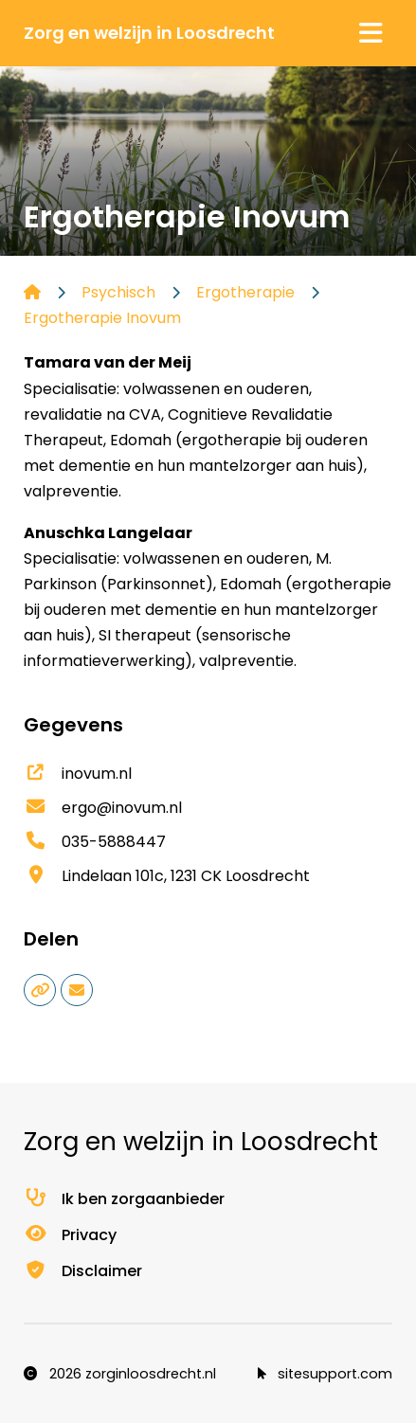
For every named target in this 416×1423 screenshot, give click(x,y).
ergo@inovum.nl (103, 807)
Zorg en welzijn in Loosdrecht (149, 33)
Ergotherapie (245, 292)
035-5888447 (95, 842)
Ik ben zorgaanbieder (124, 1199)
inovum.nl (78, 773)
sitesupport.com (325, 1373)
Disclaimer (83, 1271)
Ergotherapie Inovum (102, 318)
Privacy (70, 1235)
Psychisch (118, 292)
